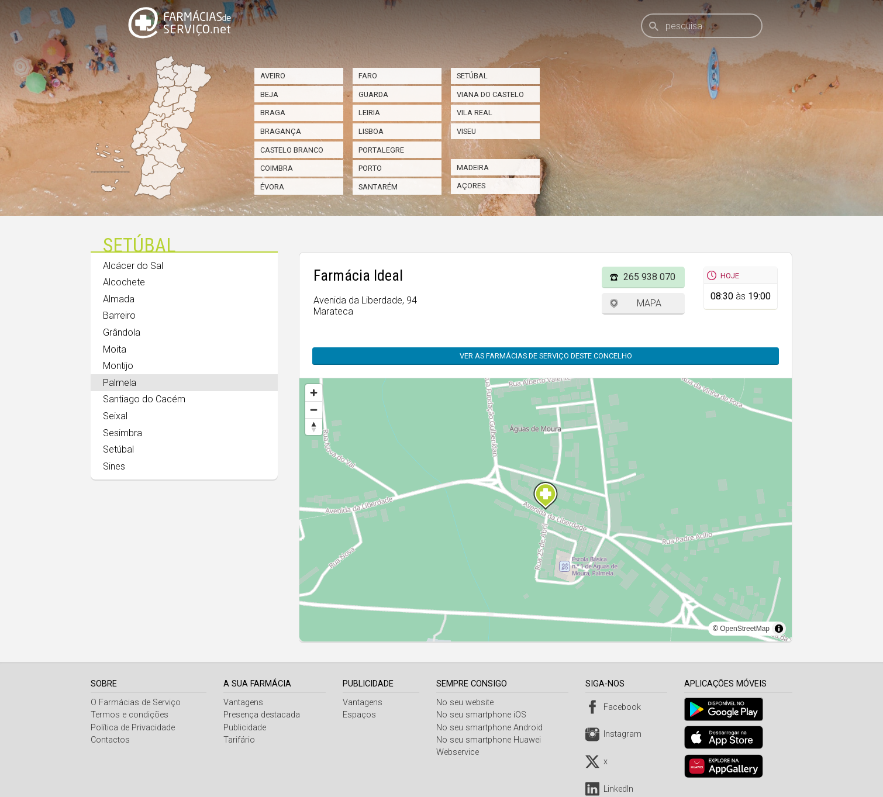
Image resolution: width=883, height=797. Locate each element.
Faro (367, 75)
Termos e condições (129, 715)
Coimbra (276, 168)
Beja (269, 94)
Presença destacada (263, 715)
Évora (272, 186)
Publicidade (246, 728)
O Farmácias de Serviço (136, 703)
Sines (114, 466)
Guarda (373, 94)
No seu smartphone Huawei (491, 740)
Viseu (466, 131)
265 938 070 (649, 276)
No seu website (467, 703)
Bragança (280, 131)
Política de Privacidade (133, 728)
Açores (471, 185)
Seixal (115, 416)
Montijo (118, 365)
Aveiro (272, 75)
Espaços (361, 715)
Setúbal (472, 75)
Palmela (119, 382)
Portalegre (381, 150)
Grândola (121, 332)
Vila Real (474, 112)
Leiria (369, 112)
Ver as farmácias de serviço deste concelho (546, 355)
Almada (118, 299)
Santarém (378, 186)
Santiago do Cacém (144, 399)
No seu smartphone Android (492, 728)
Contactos (110, 740)
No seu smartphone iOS (484, 715)
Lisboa (371, 131)
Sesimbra (122, 433)
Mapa (649, 303)
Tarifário (240, 740)
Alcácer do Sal (133, 265)
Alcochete (124, 282)
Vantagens (244, 703)
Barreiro (119, 315)
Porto (370, 168)
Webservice (460, 752)
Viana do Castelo (490, 94)
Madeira (473, 167)
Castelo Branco (291, 150)
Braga (272, 112)
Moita (114, 349)
